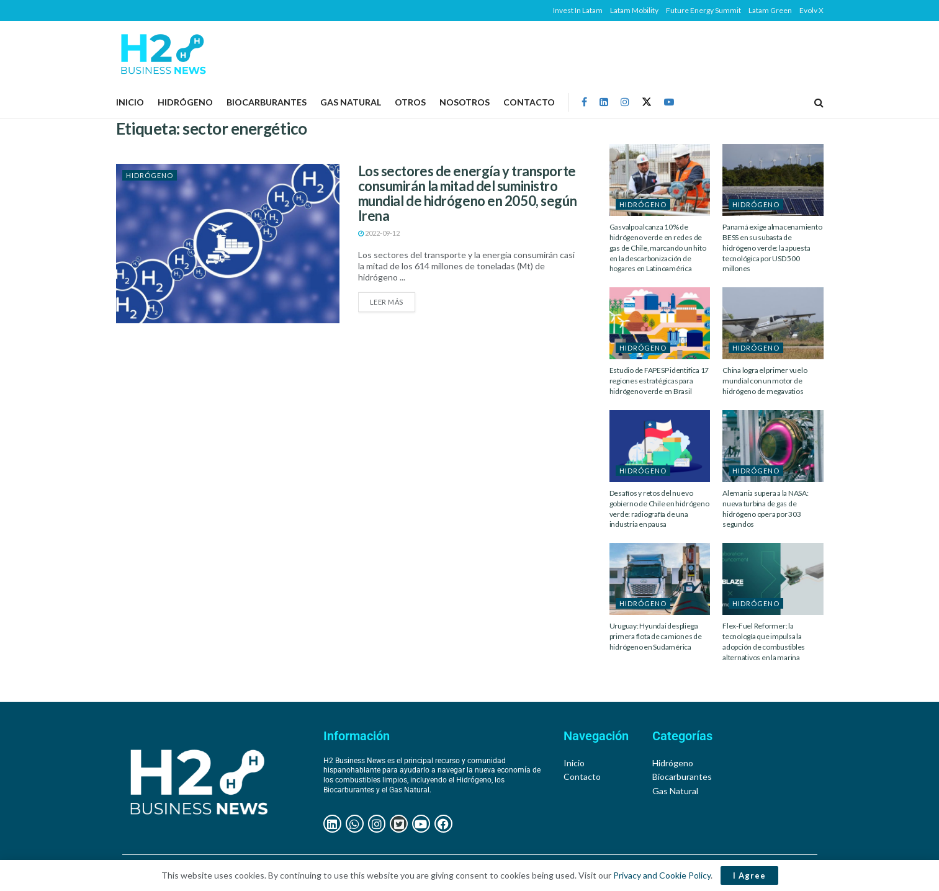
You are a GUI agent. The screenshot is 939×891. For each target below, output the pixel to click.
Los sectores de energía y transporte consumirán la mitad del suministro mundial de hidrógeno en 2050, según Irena (467, 194)
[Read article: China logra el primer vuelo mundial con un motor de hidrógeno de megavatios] (773, 323)
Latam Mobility (634, 10)
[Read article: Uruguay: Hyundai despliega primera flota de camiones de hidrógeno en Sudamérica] (660, 579)
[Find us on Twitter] (647, 102)
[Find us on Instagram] (625, 102)
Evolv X (811, 10)
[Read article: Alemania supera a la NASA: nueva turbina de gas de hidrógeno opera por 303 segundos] (773, 446)
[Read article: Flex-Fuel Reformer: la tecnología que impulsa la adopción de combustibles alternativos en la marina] (773, 579)
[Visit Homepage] (163, 54)
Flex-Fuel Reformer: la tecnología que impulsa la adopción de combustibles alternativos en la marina (763, 641)
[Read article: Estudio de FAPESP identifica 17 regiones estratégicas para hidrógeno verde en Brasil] (660, 323)
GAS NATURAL (350, 102)
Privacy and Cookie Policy (662, 875)
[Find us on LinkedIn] (604, 102)
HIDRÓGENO (185, 102)
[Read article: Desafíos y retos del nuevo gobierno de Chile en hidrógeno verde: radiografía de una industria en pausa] (660, 446)
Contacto (529, 102)
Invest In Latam (578, 10)
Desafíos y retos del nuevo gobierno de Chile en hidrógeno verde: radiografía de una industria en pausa (659, 508)
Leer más (392, 299)
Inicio (130, 102)
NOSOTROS (464, 102)
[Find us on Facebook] (584, 102)
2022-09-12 (379, 233)
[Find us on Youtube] (669, 102)
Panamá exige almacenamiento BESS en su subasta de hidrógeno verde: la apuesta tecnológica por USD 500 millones (772, 247)
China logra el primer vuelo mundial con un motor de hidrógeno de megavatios (764, 380)
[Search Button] (819, 102)
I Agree (749, 875)
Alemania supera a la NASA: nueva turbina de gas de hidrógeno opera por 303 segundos (765, 508)
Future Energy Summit (703, 10)
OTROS (410, 102)
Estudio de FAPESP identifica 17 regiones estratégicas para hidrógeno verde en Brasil (659, 380)
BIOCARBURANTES (267, 102)
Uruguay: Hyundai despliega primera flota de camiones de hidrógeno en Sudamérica (655, 636)
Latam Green (770, 10)
